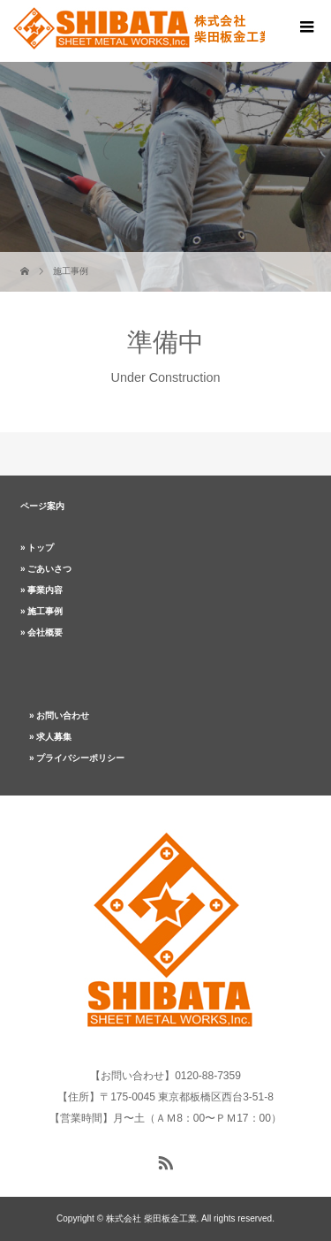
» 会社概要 (41, 632)
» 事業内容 (41, 590)
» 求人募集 (50, 737)
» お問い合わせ (59, 715)
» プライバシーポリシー (76, 758)
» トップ (37, 547)
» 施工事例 (41, 611)
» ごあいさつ (45, 569)
